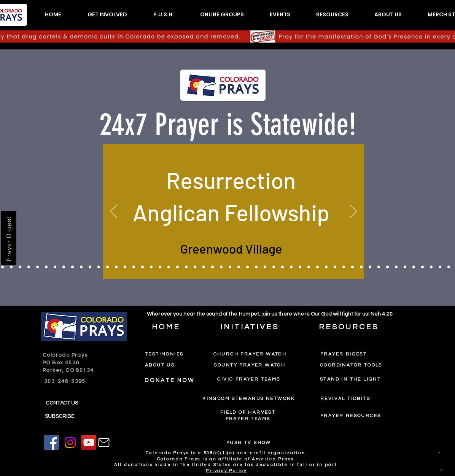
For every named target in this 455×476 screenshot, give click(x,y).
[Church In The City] (2, 267)
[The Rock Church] (422, 267)
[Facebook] (51, 442)
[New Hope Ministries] (116, 267)
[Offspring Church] (396, 267)
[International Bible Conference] (55, 267)
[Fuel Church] (230, 267)
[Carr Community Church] (282, 267)
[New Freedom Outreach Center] (378, 267)
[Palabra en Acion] (98, 267)
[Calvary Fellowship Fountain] (168, 267)
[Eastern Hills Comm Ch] (431, 267)
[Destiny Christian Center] (326, 267)
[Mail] (103, 442)
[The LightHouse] (440, 267)
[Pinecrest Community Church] (273, 267)
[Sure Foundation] (28, 267)
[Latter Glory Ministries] (177, 267)
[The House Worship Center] (37, 267)
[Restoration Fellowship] (387, 267)
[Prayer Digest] (8, 238)
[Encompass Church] (238, 267)
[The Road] (142, 267)
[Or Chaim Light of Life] (20, 267)
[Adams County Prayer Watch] (335, 267)
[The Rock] (72, 267)
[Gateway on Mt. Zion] (107, 267)
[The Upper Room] (308, 267)
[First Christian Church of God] (125, 267)
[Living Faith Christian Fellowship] (291, 267)
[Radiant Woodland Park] (160, 267)
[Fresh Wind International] (221, 267)
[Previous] (113, 212)
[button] (107, 15)
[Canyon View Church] (133, 267)
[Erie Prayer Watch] (370, 267)
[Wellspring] (405, 267)
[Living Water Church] (90, 267)
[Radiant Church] (151, 267)
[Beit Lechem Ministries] (343, 267)
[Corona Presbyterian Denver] (265, 267)
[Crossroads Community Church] (11, 267)
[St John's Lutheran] (186, 267)
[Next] (353, 212)
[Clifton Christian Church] (352, 267)
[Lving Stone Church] (195, 267)
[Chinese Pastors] (203, 267)
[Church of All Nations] (413, 267)
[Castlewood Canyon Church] (63, 267)
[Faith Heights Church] (247, 267)
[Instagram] (70, 442)
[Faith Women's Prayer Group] (300, 267)
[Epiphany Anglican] (448, 267)
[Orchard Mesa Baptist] (212, 267)
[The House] (81, 267)
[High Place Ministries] (46, 267)
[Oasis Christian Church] (317, 267)
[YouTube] (88, 442)
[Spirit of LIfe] (361, 267)
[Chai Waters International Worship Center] (256, 267)
